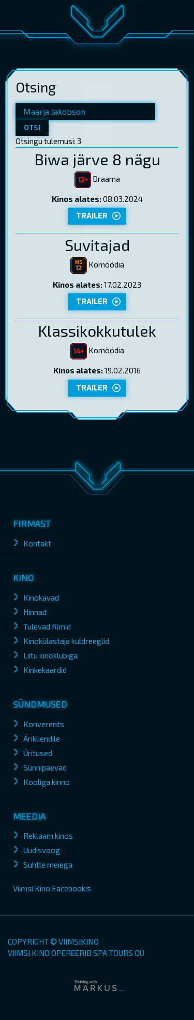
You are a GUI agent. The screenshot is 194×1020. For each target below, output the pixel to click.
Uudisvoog (41, 850)
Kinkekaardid (45, 669)
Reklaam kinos (48, 835)
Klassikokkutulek (97, 330)
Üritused (37, 753)
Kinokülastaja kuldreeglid (66, 641)
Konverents (43, 724)
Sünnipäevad (45, 767)
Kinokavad (41, 597)
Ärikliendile (41, 738)
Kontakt (37, 543)
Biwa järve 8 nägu (97, 159)
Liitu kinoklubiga (50, 655)
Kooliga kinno (46, 782)
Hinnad (35, 612)
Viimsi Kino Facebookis (52, 888)
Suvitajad (97, 245)
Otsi (32, 127)
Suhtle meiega (47, 864)
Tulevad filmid (47, 626)
